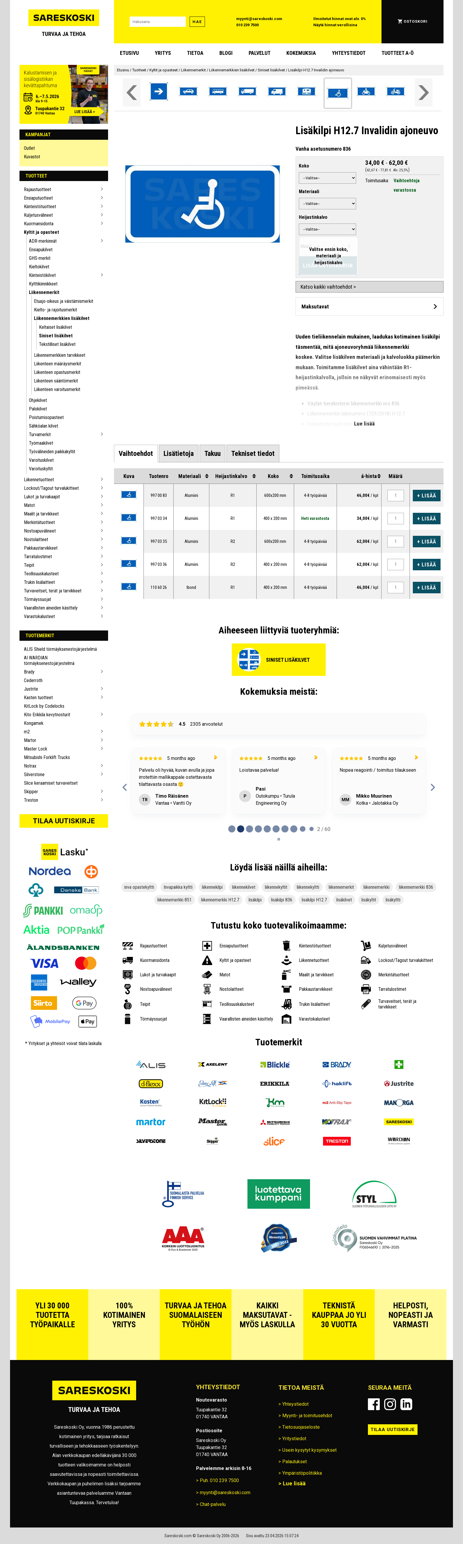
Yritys (163, 53)
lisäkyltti (393, 900)
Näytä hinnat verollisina (335, 25)
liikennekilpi (212, 887)
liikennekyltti (308, 887)
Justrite (31, 689)
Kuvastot (32, 157)
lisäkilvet (344, 900)
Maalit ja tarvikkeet (41, 514)
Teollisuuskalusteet (41, 573)
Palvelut (259, 53)
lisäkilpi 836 (281, 900)
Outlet (29, 148)
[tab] (136, 453)
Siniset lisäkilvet (56, 336)
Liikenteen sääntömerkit (56, 381)
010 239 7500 (247, 25)
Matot (29, 505)
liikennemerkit (341, 887)
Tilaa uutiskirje (64, 821)
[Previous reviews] (125, 787)
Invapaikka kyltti (178, 887)
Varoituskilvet (41, 460)
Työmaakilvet (41, 443)
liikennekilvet (243, 887)
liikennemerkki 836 (416, 887)
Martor (30, 740)
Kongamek (33, 723)
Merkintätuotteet (39, 522)
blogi (226, 53)
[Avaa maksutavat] (369, 307)
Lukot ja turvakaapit (42, 497)
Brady (29, 672)
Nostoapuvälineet (40, 531)
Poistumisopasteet (46, 417)
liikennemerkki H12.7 (220, 900)
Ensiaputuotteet (38, 198)
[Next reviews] (433, 787)
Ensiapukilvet (41, 249)
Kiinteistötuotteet (40, 206)
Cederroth (33, 680)
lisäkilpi (255, 900)
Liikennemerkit (44, 292)
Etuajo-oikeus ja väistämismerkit (63, 301)
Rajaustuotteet (37, 189)
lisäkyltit (368, 900)
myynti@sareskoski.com (259, 19)
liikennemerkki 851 (174, 900)
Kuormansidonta (38, 223)
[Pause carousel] (279, 839)
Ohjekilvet (38, 400)
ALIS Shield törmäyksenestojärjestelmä (60, 649)
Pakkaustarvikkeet (41, 548)
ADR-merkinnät (43, 241)
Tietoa (195, 53)
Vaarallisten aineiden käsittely (51, 608)
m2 (27, 732)
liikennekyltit (276, 887)
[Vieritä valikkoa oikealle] (424, 92)
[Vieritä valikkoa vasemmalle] (132, 92)
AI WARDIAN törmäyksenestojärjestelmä (49, 660)
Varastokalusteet (39, 616)
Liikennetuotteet (39, 479)
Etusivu (129, 53)
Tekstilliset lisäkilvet (57, 344)
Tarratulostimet (38, 556)
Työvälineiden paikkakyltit (52, 451)
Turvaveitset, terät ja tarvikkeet (52, 591)
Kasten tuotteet (38, 697)
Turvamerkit (40, 434)
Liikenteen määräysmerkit (57, 364)
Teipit (29, 565)
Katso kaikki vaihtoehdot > (328, 287)
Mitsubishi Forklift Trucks (47, 757)
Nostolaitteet (36, 539)
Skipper (31, 791)
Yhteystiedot (349, 53)
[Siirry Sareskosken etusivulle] (63, 21)
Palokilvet (38, 409)
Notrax (30, 766)
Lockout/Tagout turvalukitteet (51, 488)
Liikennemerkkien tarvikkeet (59, 355)
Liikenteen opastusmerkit (57, 372)
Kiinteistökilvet (42, 275)
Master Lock (35, 749)
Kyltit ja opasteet (41, 232)
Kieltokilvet (39, 267)
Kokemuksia (301, 53)
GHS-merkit (39, 258)
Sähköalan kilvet (43, 426)
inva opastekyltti (139, 887)
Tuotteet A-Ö (398, 53)
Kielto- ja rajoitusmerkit (55, 310)
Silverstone (34, 774)
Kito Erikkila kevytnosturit (47, 714)
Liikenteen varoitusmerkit (57, 389)
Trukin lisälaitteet (39, 582)
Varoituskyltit (41, 469)
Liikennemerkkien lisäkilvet (61, 318)
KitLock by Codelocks (44, 706)
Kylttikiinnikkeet (43, 284)
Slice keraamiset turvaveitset (51, 783)
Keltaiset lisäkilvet (55, 327)
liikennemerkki (376, 887)
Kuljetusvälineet (38, 215)
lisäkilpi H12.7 (314, 900)
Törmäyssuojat (37, 599)
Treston (31, 800)
